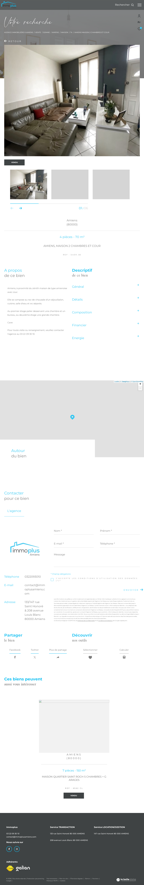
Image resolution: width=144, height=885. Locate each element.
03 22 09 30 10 (12, 833)
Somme (46, 32)
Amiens (55, 32)
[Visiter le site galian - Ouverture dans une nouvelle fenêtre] (23, 868)
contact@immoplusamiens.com (35, 589)
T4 (71, 32)
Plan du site (63, 879)
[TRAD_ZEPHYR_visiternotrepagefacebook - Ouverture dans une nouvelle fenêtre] (9, 849)
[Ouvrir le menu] (139, 5)
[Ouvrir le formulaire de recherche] (124, 5)
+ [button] (140, 384)
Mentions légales (76, 879)
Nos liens (95, 879)
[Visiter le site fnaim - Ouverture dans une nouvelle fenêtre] (10, 868)
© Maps (125, 381)
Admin (87, 879)
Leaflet (116, 381)
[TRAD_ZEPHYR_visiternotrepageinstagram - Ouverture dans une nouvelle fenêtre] (17, 849)
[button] (20, 208)
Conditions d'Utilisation (105, 620)
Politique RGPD (52, 881)
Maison (64, 32)
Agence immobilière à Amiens (18, 32)
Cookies (62, 881)
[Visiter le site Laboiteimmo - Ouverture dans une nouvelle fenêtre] (126, 880)
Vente (38, 32)
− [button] (140, 388)
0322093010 (33, 576)
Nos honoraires (52, 879)
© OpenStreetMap (137, 381)
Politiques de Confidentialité (86, 620)
